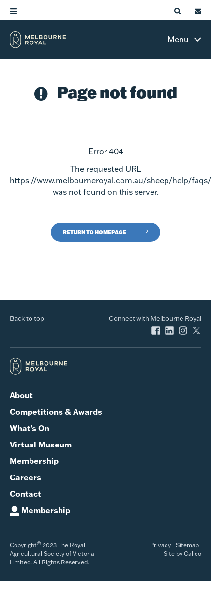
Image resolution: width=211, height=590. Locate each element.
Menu (178, 39)
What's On (29, 428)
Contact (25, 494)
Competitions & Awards (56, 412)
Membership (34, 461)
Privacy (160, 544)
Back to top (27, 318)
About (21, 395)
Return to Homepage (94, 232)
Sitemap (187, 544)
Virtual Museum (41, 444)
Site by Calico (182, 553)
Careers (25, 477)
